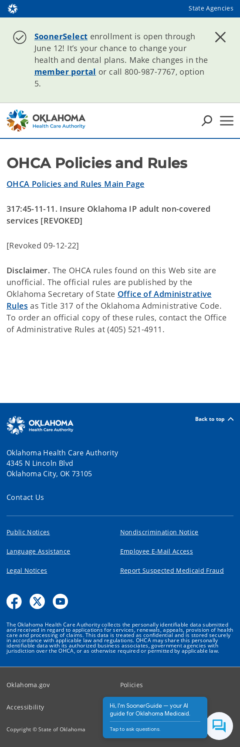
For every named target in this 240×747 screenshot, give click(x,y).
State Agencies (211, 8)
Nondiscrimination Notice (159, 532)
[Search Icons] (207, 120)
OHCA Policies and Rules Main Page (76, 184)
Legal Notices (27, 570)
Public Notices (28, 532)
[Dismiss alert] (220, 37)
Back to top (214, 419)
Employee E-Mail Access (156, 551)
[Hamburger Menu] (226, 120)
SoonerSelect (61, 36)
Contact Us (25, 497)
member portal (65, 71)
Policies (131, 685)
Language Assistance (38, 551)
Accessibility (25, 707)
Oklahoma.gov (28, 685)
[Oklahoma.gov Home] (13, 8)
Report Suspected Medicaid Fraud (172, 570)
